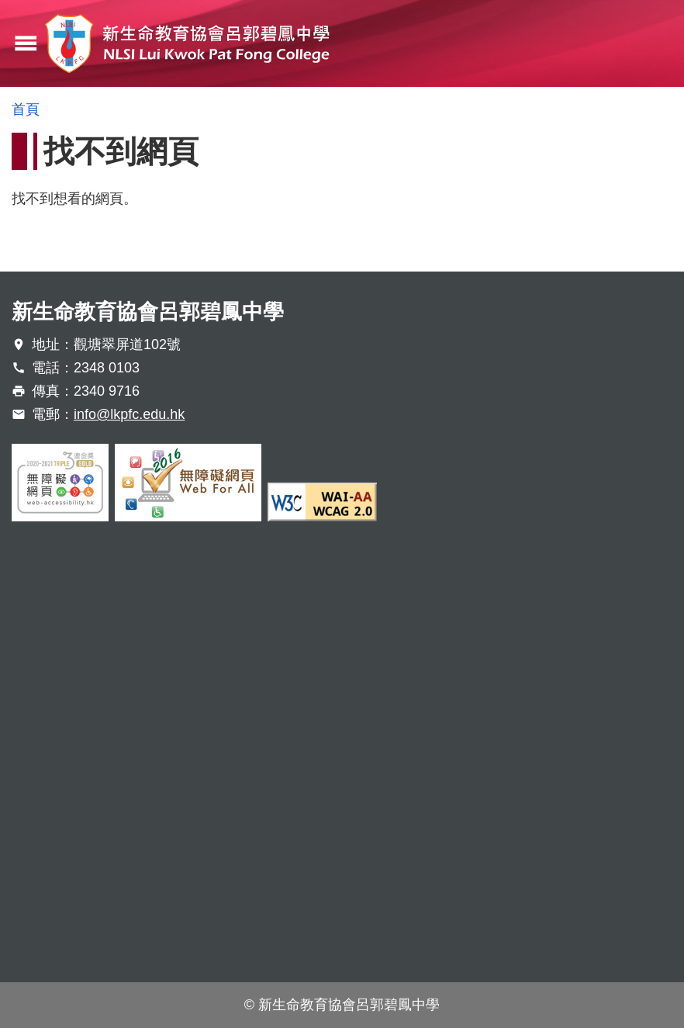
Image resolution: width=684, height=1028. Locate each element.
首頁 (26, 109)
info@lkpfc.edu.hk (129, 414)
